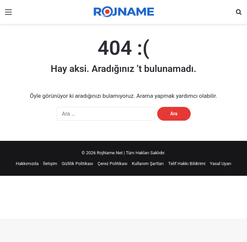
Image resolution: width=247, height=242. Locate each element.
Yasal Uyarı (220, 163)
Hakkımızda (27, 163)
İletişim (50, 163)
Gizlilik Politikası (77, 163)
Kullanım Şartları (148, 163)
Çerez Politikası (112, 163)
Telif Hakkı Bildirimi (186, 163)
